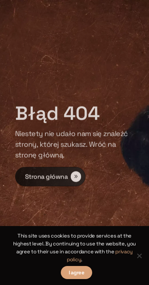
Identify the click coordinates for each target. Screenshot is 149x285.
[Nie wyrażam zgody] (139, 256)
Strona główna (46, 177)
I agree (77, 272)
